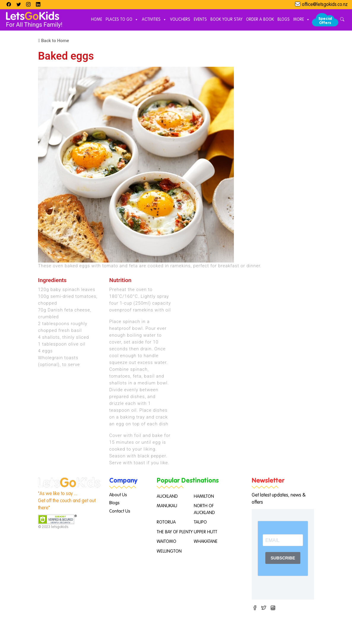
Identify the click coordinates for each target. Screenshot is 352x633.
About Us (118, 495)
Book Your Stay (226, 20)
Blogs (284, 20)
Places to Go (122, 19)
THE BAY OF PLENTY (175, 532)
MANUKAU (167, 506)
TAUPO (200, 522)
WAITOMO (166, 541)
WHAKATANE (206, 541)
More (301, 19)
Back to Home (53, 40)
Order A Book (260, 20)
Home (96, 20)
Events (200, 20)
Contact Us (119, 511)
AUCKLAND (167, 496)
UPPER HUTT (205, 532)
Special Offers (325, 21)
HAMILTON (204, 496)
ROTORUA (166, 522)
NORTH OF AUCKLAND (204, 509)
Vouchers (180, 20)
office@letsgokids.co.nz (325, 4)
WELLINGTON (169, 551)
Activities (154, 19)
